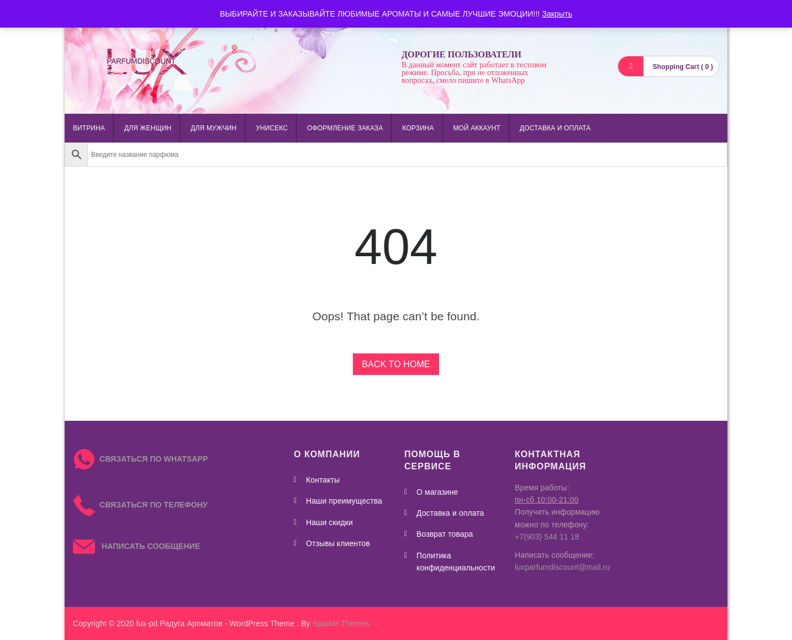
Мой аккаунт (476, 128)
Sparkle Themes (341, 623)
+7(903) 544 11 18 (547, 536)
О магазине (437, 492)
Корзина (418, 128)
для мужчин (213, 128)
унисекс (272, 128)
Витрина (89, 128)
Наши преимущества (344, 500)
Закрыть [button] (557, 13)
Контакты (323, 479)
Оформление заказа (345, 128)
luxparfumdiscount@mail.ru (562, 567)
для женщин (147, 128)
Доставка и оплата (555, 128)
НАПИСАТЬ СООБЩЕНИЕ (136, 546)
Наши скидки (329, 522)
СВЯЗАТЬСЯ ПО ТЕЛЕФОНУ (140, 504)
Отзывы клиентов (338, 543)
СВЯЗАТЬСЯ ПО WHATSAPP (153, 458)
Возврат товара (444, 534)
